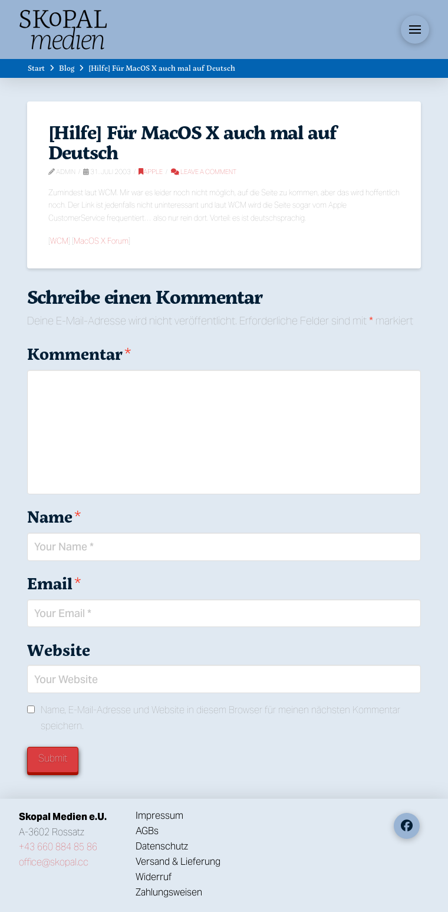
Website (58, 650)
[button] (415, 29)
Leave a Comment (203, 172)
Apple (151, 172)
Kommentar (79, 354)
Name (54, 516)
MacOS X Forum (101, 241)
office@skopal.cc (53, 862)
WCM (59, 241)
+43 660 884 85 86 (58, 847)
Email (54, 583)
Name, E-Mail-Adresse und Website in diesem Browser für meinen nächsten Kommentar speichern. (220, 718)
